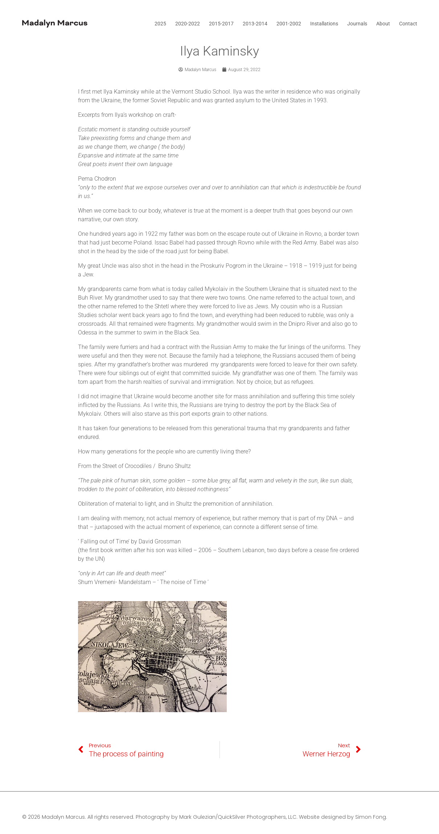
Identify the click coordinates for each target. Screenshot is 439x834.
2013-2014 (255, 23)
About (383, 23)
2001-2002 (288, 23)
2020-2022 (187, 23)
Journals (357, 23)
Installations (324, 23)
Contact (408, 23)
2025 (160, 23)
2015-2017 (221, 23)
